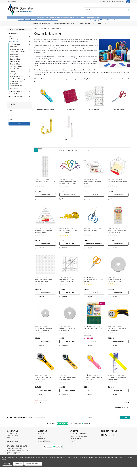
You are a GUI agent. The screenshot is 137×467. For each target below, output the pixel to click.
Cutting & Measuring (16, 49)
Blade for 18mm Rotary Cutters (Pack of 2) (43, 329)
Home (35, 28)
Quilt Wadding (13, 39)
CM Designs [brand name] (111, 375)
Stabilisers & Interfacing (17, 79)
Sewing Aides (14, 74)
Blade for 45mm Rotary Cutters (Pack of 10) (116, 280)
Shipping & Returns (44, 441)
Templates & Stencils (16, 76)
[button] (19, 110)
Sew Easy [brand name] (86, 179)
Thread (11, 36)
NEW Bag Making (15, 44)
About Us (102, 23)
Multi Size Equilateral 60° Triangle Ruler (44, 232)
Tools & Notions (14, 42)
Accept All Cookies (33, 463)
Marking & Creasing (16, 66)
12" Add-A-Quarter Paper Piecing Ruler (117, 378)
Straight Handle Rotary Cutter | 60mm (43, 378)
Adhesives (13, 47)
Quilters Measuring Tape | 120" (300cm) (68, 232)
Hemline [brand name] (61, 228)
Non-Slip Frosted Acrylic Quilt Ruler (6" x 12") (117, 232)
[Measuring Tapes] (46, 126)
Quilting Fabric (13, 34)
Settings (7, 463)
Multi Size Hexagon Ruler (117, 182)
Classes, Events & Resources (65, 23)
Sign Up (121, 2)
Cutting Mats (14, 54)
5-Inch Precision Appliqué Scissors (93, 280)
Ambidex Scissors (90, 231)
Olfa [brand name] (109, 228)
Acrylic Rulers (14, 57)
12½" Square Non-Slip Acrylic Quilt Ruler (43, 280)
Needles (12, 71)
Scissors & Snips (15, 59)
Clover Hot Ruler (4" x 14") (45, 182)
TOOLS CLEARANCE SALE (18, 88)
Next (127, 402)
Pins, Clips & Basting (16, 69)
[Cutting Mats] (70, 96)
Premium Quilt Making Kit (93, 328)
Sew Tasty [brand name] (62, 179)
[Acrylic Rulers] (94, 96)
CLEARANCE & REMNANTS (40, 23)
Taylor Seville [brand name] (88, 228)
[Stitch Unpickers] (70, 126)
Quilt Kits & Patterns (15, 91)
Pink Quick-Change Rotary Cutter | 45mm (93, 378)
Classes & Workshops (16, 94)
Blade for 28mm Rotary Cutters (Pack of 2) (67, 329)
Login (114, 2)
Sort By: (61, 150)
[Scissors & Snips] (118, 96)
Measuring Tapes (15, 61)
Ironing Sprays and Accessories (16, 82)
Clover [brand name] (37, 179)
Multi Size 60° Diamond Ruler (92, 183)
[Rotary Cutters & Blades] (46, 96)
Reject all (18, 463)
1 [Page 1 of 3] (36, 402)
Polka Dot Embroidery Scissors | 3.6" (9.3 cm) (67, 183)
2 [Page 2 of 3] (40, 402)
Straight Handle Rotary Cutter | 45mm (68, 378)
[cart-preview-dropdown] (127, 1)
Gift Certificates (42, 434)
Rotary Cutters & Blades (17, 52)
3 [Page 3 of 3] (45, 402)
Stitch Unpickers (15, 64)
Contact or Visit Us (87, 23)
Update (19, 124)
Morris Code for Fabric (16, 96)
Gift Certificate (105, 2)
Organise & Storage (16, 86)
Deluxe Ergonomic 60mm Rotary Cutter (117, 329)
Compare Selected (121, 407)
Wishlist (40, 436)
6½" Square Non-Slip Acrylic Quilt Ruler (67, 280)
